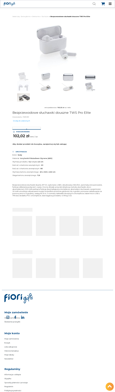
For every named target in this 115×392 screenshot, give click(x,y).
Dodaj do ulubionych (21, 121)
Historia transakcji (11, 351)
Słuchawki (45, 16)
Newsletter (8, 359)
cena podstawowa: (50, 107)
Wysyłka (7, 379)
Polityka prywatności (12, 390)
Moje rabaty (9, 355)
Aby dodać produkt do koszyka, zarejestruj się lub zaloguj (39, 144)
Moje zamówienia (11, 339)
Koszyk (7, 343)
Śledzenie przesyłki (12, 322)
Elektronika (36, 16)
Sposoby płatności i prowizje (16, 383)
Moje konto (12, 333)
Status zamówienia (12, 318)
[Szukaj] (94, 4)
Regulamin (8, 386)
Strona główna (25, 16)
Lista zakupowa (10, 347)
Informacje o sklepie (12, 374)
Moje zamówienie (16, 312)
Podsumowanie (23, 132)
